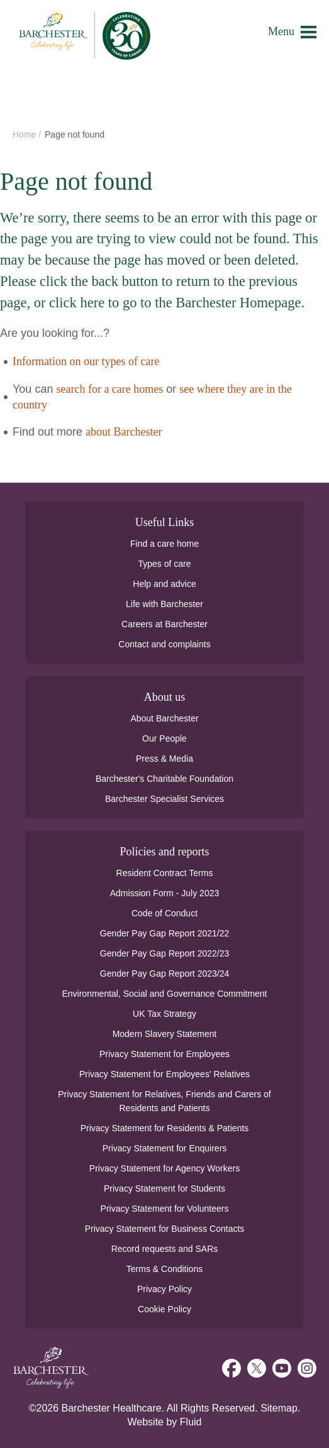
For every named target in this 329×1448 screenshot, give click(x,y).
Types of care (164, 564)
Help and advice (164, 584)
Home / (28, 134)
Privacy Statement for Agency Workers (164, 1168)
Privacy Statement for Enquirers (165, 1148)
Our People (164, 738)
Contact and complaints (164, 644)
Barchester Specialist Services (164, 799)
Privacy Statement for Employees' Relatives (164, 1074)
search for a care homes (109, 389)
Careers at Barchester (164, 624)
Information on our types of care (86, 361)
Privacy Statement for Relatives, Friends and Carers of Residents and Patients (164, 1101)
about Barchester (124, 431)
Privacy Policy (164, 1289)
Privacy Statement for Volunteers (165, 1209)
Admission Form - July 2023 (165, 893)
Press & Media (164, 759)
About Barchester (164, 718)
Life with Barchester (164, 604)
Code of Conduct (164, 913)
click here (76, 302)
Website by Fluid (165, 1422)
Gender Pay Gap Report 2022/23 (164, 953)
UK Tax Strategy (164, 1014)
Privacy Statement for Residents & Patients (165, 1128)
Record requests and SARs (164, 1249)
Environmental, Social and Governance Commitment (164, 994)
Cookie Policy (164, 1309)
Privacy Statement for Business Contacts (165, 1229)
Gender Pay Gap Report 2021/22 (164, 933)
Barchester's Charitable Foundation (164, 779)
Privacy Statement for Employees (164, 1054)
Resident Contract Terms (164, 873)
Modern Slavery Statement (165, 1034)
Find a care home (164, 544)
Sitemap (279, 1408)
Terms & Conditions (164, 1269)
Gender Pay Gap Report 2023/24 (164, 973)
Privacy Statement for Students (164, 1188)
